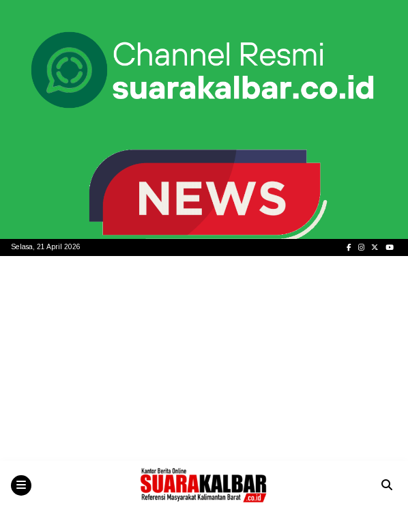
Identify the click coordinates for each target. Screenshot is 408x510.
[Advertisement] (204, 358)
